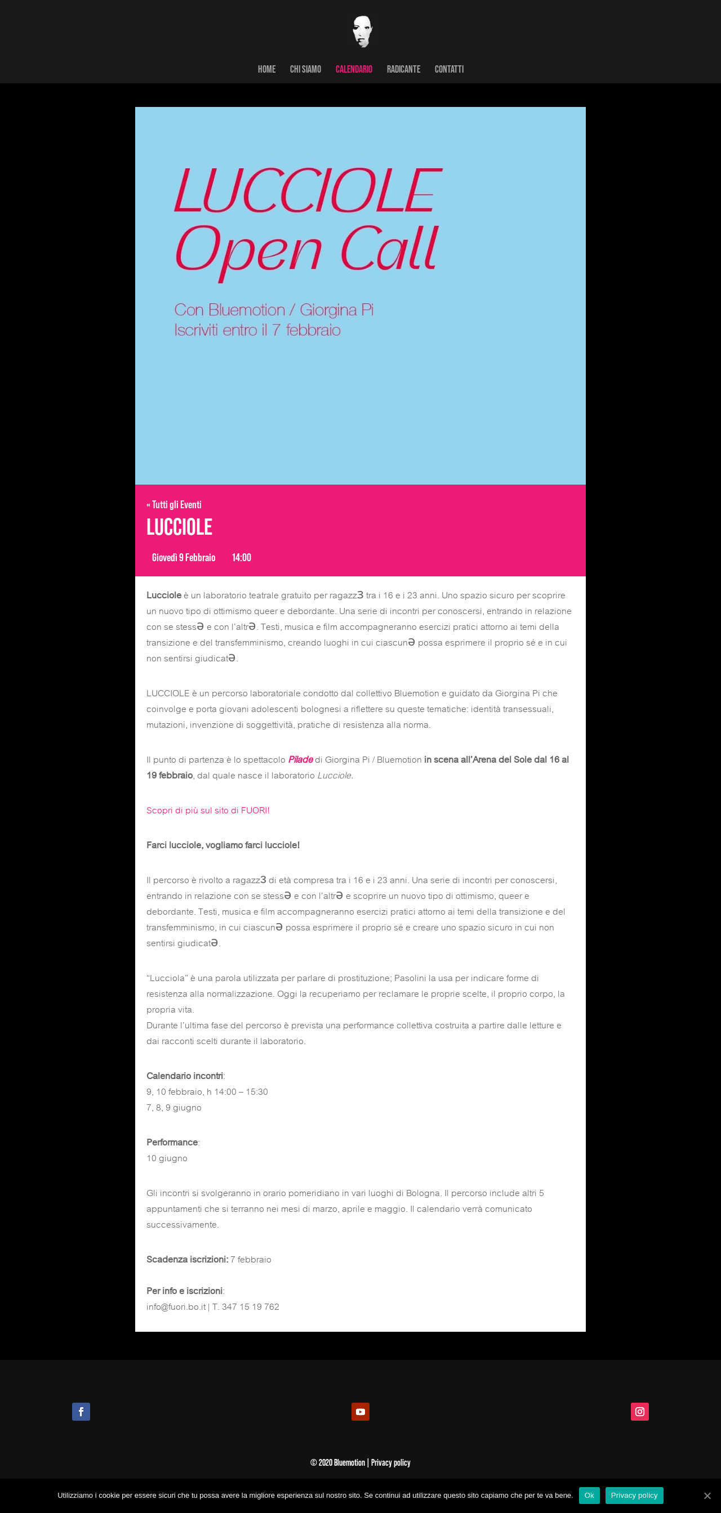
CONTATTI (449, 70)
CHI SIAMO (305, 70)
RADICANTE (403, 70)
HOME (266, 70)
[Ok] (707, 1495)
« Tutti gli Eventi (174, 504)
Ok (589, 1495)
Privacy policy (634, 1495)
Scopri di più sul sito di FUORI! (208, 810)
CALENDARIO (354, 70)
